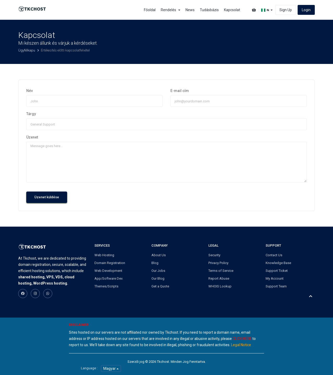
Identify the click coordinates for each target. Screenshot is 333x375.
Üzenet (32, 137)
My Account (275, 278)
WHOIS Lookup (220, 286)
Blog (154, 263)
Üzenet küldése (46, 197)
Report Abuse (218, 278)
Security (214, 255)
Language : (89, 368)
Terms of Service (220, 271)
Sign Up (285, 10)
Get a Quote (160, 286)
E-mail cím (179, 91)
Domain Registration (109, 263)
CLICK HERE (242, 339)
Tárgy (31, 114)
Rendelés (170, 10)
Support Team (276, 286)
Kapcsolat (232, 10)
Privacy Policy (218, 263)
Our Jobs (158, 271)
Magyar (111, 368)
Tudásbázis (209, 10)
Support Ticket (277, 271)
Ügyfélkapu (27, 50)
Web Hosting (104, 255)
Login (306, 10)
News (190, 10)
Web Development (108, 271)
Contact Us (274, 255)
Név (29, 91)
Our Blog (157, 278)
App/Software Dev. (108, 278)
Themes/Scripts (106, 286)
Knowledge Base (278, 263)
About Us (158, 255)
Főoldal (150, 10)
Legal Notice (241, 345)
